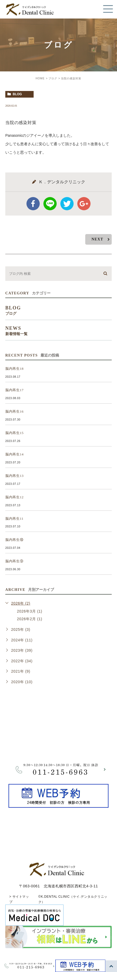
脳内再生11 (14, 519)
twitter (67, 203)
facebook (33, 203)
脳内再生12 (14, 497)
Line (50, 203)
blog (17, 94)
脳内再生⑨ (14, 561)
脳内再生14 (14, 454)
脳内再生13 (14, 476)
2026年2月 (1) (29, 619)
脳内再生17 (14, 390)
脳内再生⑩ (14, 540)
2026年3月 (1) (29, 611)
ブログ (52, 78)
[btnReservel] (58, 804)
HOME (40, 78)
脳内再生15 (14, 433)
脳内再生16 (14, 411)
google (84, 203)
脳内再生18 (14, 369)
